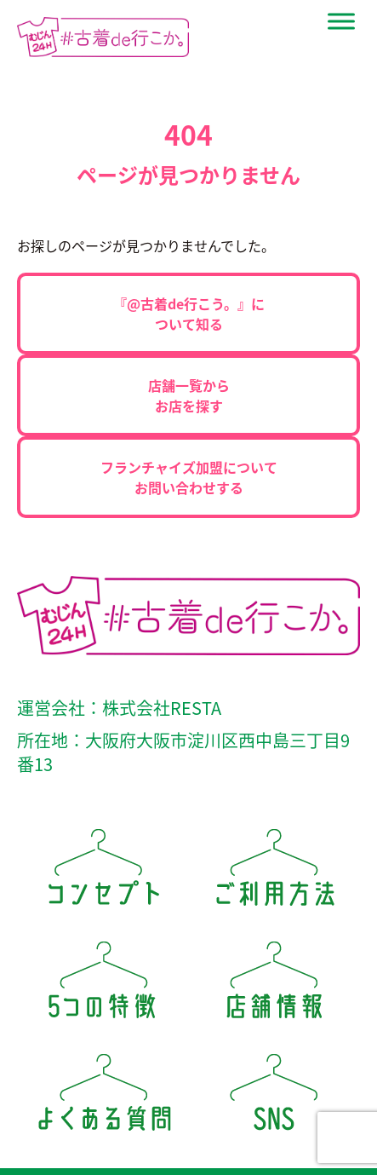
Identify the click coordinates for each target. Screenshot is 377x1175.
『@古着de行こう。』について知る (189, 313)
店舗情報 (274, 986)
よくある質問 (104, 1098)
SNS (274, 1098)
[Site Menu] (341, 22)
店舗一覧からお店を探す (189, 395)
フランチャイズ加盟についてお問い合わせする (188, 477)
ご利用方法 (274, 873)
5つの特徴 (104, 986)
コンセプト (104, 873)
